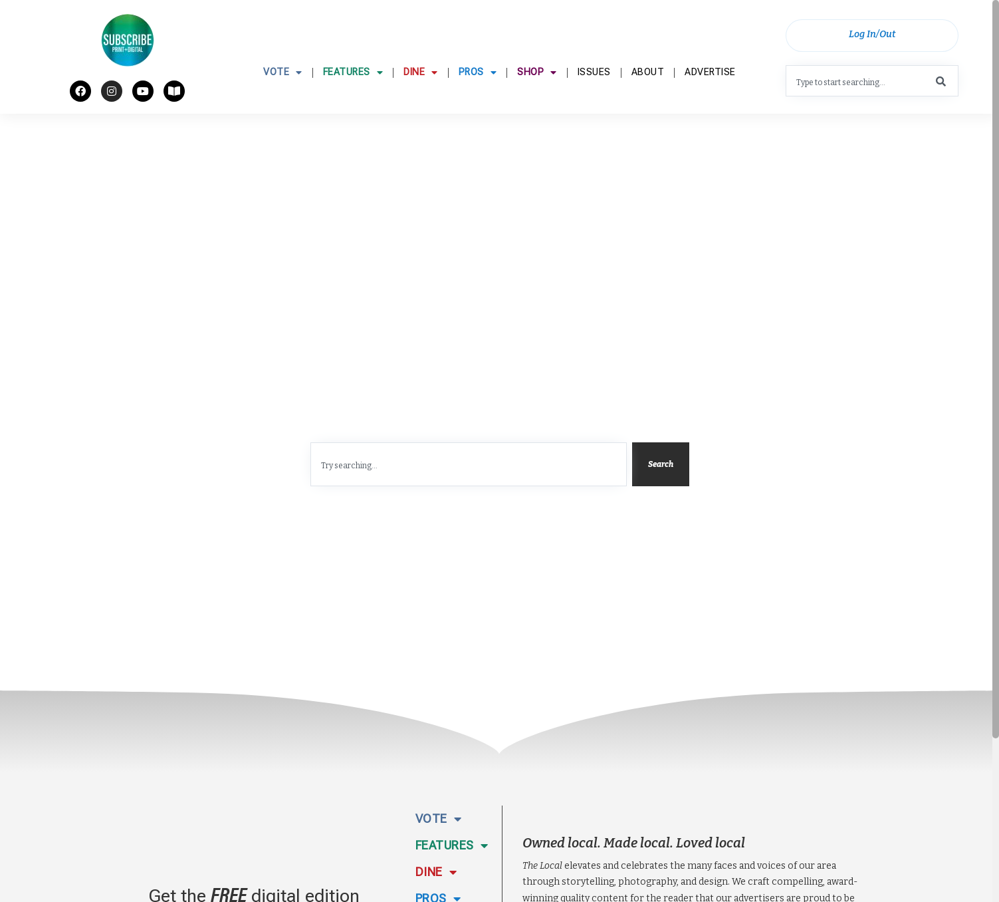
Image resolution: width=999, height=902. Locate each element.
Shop (537, 105)
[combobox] (872, 86)
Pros (478, 105)
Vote (282, 105)
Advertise (710, 104)
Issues (594, 104)
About (648, 104)
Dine (420, 105)
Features (353, 105)
